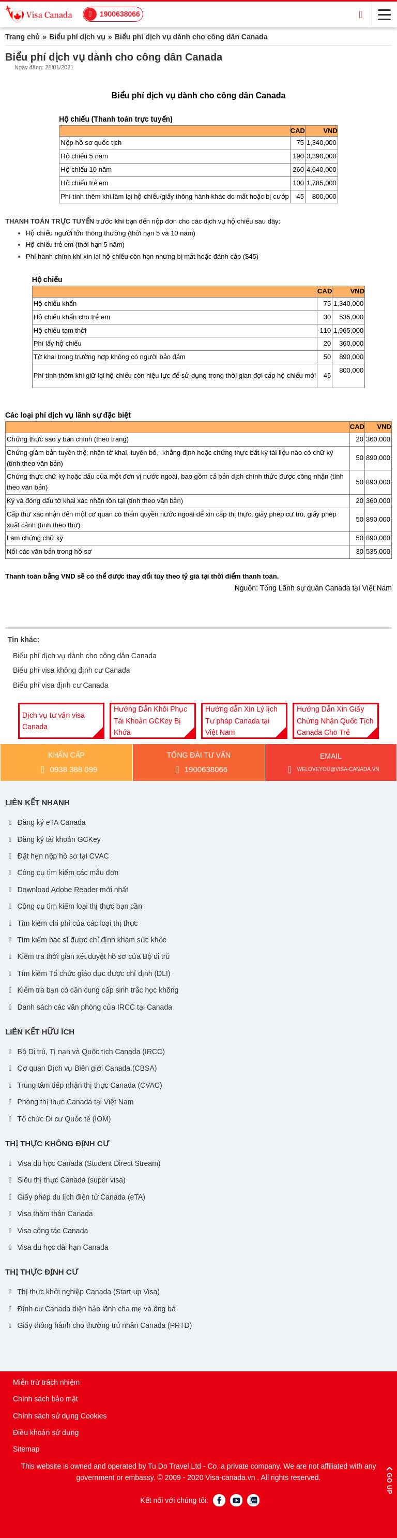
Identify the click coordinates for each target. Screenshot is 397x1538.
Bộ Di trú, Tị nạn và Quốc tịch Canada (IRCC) (86, 1051)
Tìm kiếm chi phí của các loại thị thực (72, 923)
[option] (61, 721)
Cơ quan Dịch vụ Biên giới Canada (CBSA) (82, 1068)
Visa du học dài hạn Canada (58, 1247)
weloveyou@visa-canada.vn (331, 769)
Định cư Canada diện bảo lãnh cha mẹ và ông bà (91, 1309)
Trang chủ (22, 37)
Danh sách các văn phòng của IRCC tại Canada (89, 1007)
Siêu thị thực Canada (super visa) (66, 1180)
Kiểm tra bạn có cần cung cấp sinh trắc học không (93, 990)
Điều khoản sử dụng (46, 1432)
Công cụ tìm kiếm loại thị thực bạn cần (74, 906)
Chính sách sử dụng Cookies (59, 1416)
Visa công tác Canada (47, 1230)
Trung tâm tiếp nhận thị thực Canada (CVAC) (84, 1085)
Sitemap (26, 1449)
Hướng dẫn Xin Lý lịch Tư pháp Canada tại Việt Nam (241, 720)
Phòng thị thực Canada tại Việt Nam (70, 1102)
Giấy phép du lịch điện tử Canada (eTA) (76, 1197)
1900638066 (120, 14)
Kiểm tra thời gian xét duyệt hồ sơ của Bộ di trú (88, 956)
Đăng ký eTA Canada (46, 822)
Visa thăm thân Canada (50, 1213)
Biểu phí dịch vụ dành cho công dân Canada (85, 656)
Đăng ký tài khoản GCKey (54, 839)
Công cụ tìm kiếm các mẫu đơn (63, 872)
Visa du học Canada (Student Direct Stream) (84, 1163)
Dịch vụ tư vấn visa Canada (53, 721)
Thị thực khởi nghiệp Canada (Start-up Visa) (83, 1292)
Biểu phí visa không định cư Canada (71, 670)
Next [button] (389, 721)
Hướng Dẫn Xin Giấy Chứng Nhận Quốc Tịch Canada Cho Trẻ (335, 720)
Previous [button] (7, 721)
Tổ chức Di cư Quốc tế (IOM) (59, 1119)
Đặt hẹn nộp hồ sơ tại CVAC (58, 856)
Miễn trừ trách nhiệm (46, 1382)
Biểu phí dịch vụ (77, 37)
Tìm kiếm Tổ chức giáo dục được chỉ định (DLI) (89, 973)
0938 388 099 (68, 769)
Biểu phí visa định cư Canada (60, 685)
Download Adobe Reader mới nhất (67, 889)
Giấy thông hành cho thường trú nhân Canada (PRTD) (99, 1325)
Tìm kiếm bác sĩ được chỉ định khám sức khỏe (87, 940)
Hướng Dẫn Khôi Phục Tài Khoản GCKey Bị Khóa (150, 720)
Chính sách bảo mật (45, 1399)
